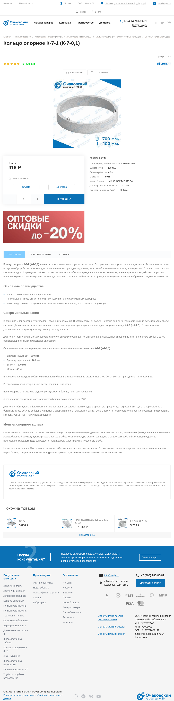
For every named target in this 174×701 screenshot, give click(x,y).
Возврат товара (71, 607)
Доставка (62, 186)
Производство (42, 575)
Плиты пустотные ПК (15, 610)
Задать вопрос (150, 557)
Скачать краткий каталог (111, 626)
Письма (67, 597)
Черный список (71, 602)
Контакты (68, 622)
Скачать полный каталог (111, 633)
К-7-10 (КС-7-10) (138, 521)
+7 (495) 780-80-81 (135, 21)
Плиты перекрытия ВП (15, 669)
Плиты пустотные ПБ (15, 605)
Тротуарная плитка (13, 615)
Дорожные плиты (12, 586)
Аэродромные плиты (14, 625)
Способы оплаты (72, 612)
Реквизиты (68, 617)
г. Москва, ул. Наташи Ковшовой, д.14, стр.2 (125, 3)
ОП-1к (22, 521)
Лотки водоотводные (14, 595)
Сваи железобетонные (15, 620)
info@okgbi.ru (164, 3)
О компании (70, 575)
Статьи (37, 597)
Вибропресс (39, 602)
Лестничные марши (14, 591)
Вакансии (7, 3)
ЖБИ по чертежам (43, 582)
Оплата (26, 186)
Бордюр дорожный (13, 600)
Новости (67, 587)
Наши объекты (26, 3)
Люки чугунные (11, 656)
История (67, 582)
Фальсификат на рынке (46, 592)
